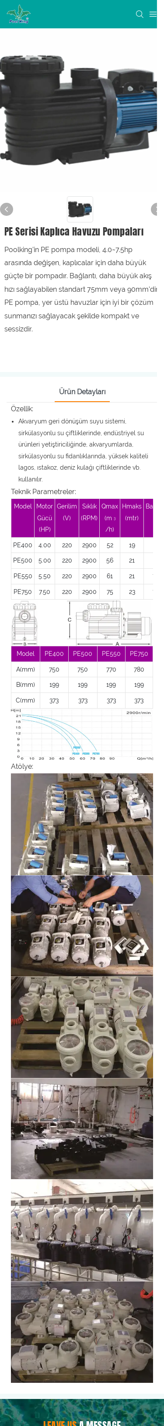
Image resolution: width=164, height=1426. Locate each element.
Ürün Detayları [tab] (82, 392)
